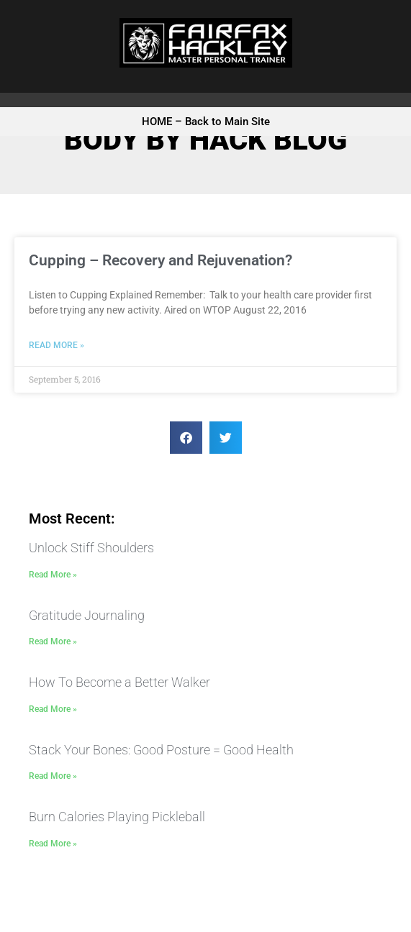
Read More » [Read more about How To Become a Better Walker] (53, 709)
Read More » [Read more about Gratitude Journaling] (53, 641)
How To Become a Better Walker (119, 682)
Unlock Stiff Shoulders (91, 547)
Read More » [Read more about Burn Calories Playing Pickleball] (53, 844)
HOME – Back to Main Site (206, 121)
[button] (186, 437)
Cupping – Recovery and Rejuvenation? (160, 260)
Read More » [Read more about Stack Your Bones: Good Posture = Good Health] (53, 776)
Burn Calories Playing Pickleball (117, 816)
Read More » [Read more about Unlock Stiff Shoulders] (53, 575)
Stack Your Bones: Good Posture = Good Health (161, 749)
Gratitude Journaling (87, 615)
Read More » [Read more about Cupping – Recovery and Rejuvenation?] (56, 345)
